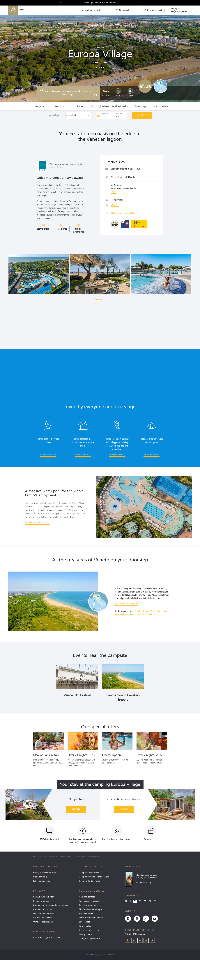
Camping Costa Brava (89, 873)
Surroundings (140, 106)
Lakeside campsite (41, 881)
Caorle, (159, 611)
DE (150, 901)
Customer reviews (160, 106)
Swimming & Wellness (100, 106)
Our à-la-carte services (43, 922)
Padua (155, 614)
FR (145, 901)
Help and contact (87, 897)
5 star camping (40, 877)
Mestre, (153, 611)
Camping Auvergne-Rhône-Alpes (94, 877)
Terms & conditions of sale (91, 918)
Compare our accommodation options (50, 905)
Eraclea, (166, 611)
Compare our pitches (42, 909)
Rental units (60, 106)
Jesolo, (117, 614)
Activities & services (120, 106)
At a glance (39, 106)
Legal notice (84, 922)
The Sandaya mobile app (90, 909)
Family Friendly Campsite (44, 873)
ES (140, 901)
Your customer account (89, 901)
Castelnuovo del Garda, (135, 614)
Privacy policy (85, 926)
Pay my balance (86, 913)
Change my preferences (90, 938)
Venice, (123, 614)
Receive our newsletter (43, 897)
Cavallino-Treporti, (142, 611)
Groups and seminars (43, 918)
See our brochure (41, 901)
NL (130, 901)
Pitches (80, 106)
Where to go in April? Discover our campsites (100, 3)
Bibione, (148, 614)
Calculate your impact (89, 905)
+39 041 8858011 (117, 200)
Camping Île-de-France (89, 881)
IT (155, 901)
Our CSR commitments (43, 913)
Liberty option (85, 934)
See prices (142, 115)
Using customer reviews (89, 930)
